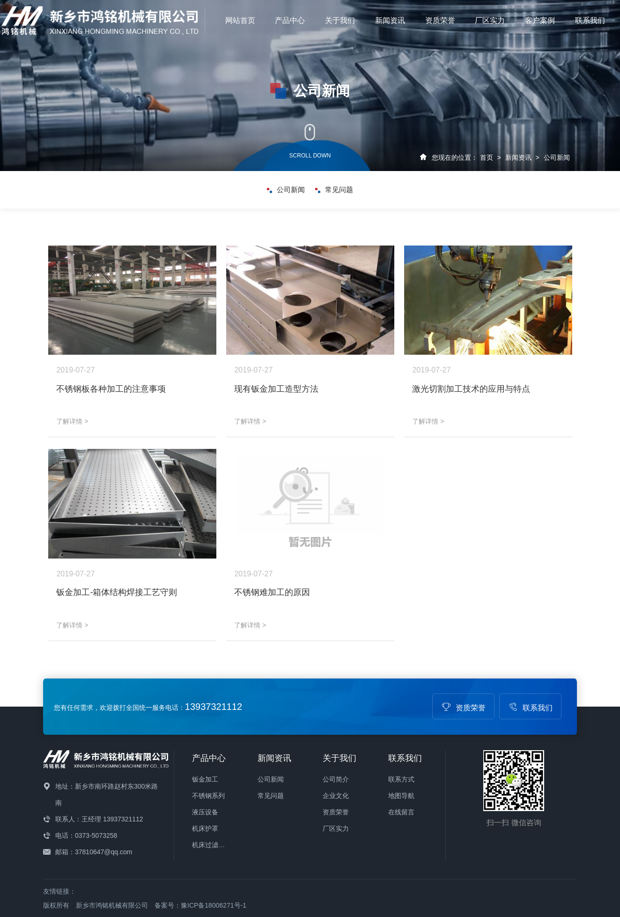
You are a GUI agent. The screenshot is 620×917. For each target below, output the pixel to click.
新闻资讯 (390, 20)
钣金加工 (205, 779)
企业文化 (336, 795)
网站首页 (240, 20)
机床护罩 (205, 828)
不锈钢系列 (208, 795)
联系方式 (401, 779)
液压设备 (205, 812)
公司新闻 (557, 157)
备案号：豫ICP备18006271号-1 (200, 905)
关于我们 (340, 20)
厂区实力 (490, 20)
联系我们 (590, 20)
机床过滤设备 (211, 845)
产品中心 (290, 20)
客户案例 (540, 20)
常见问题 (334, 190)
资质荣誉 (440, 20)
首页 (486, 157)
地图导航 (401, 795)
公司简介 (336, 779)
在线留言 (401, 812)
